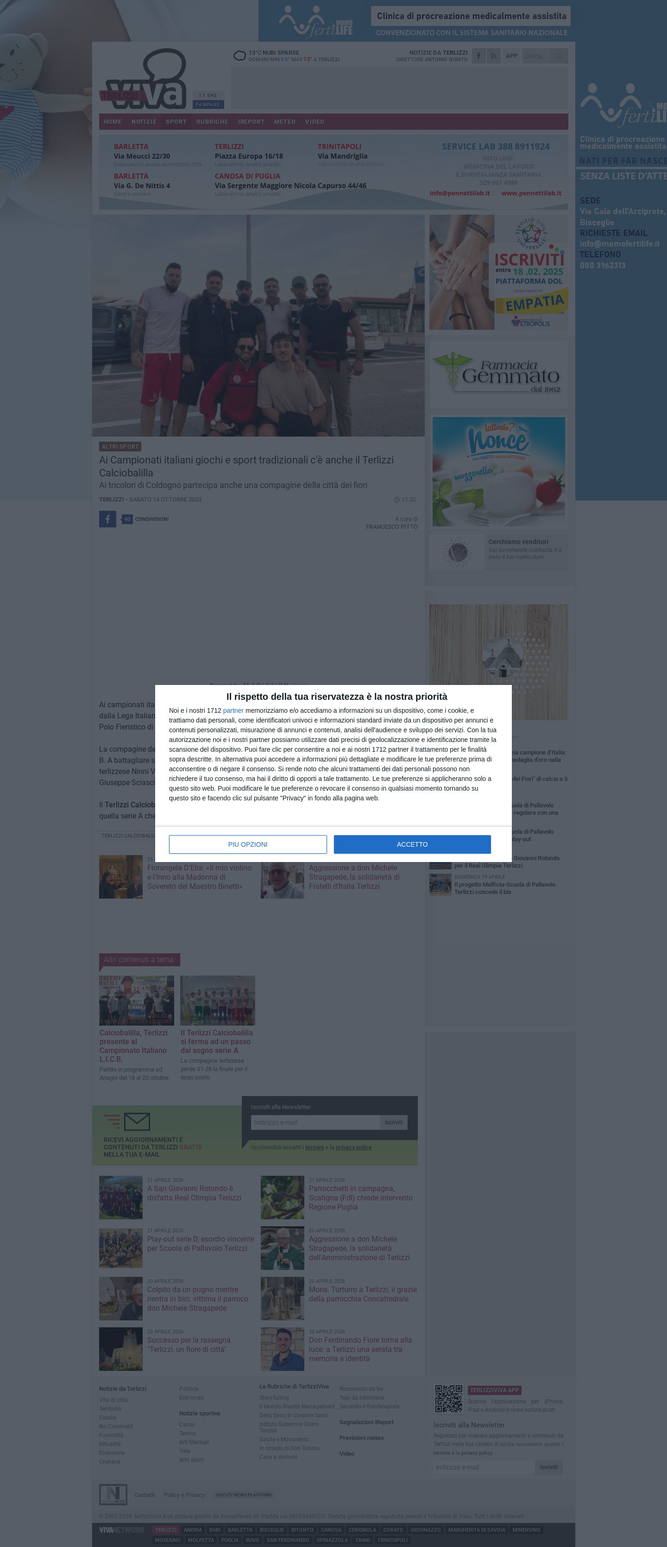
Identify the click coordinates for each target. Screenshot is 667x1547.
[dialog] (333, 773)
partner (233, 710)
